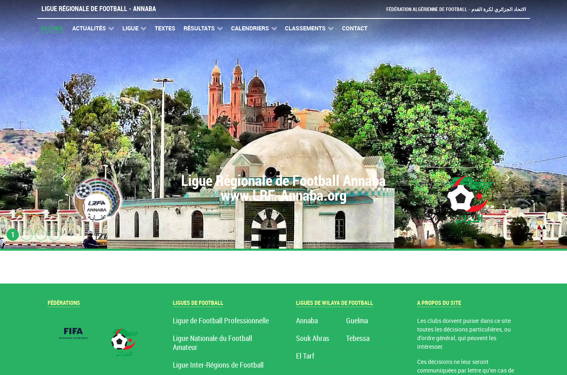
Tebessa (358, 338)
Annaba (307, 321)
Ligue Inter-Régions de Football (218, 365)
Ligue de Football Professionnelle (221, 321)
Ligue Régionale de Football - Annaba (98, 9)
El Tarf (305, 356)
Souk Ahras (312, 338)
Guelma (357, 321)
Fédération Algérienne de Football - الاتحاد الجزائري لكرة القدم (453, 9)
